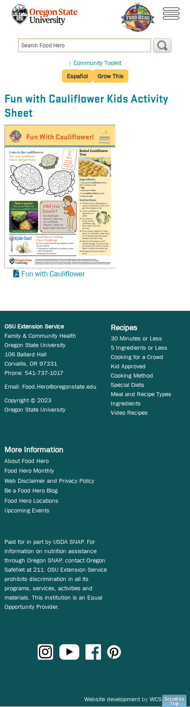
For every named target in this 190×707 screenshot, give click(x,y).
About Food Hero (26, 461)
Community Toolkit (97, 63)
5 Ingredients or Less (139, 348)
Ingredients (126, 403)
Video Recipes (129, 413)
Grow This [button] (110, 76)
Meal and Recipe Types (141, 394)
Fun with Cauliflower (53, 274)
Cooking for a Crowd (137, 357)
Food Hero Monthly (29, 470)
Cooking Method (132, 375)
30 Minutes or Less (136, 338)
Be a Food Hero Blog (31, 490)
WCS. (156, 699)
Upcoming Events (27, 510)
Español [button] (77, 76)
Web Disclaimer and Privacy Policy (49, 481)
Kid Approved (128, 366)
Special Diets (127, 385)
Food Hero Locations (31, 500)
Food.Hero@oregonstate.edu (59, 386)
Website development (112, 699)
